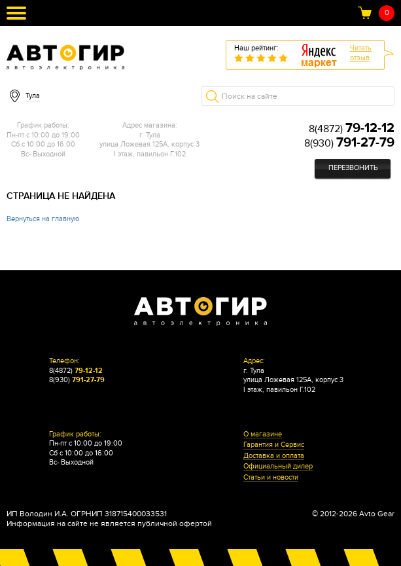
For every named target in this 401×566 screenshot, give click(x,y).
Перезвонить (352, 168)
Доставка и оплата (273, 456)
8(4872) (351, 128)
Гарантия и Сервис (273, 445)
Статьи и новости (270, 478)
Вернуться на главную (43, 219)
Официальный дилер (278, 466)
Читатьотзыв (361, 53)
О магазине (262, 434)
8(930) (349, 143)
